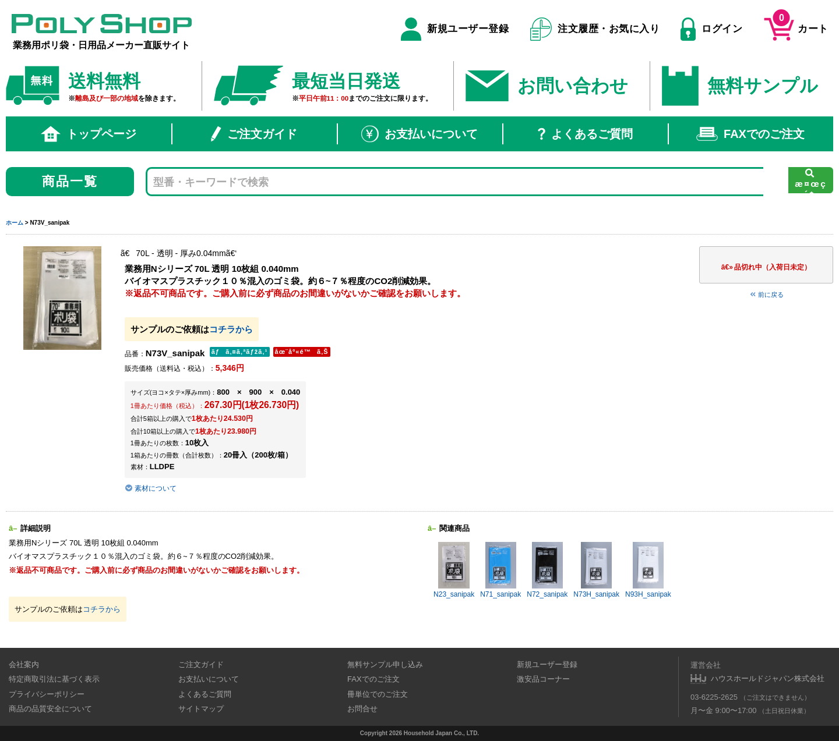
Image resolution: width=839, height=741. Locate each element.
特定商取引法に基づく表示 (54, 679)
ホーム (14, 222)
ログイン (711, 29)
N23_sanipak (453, 570)
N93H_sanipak (648, 570)
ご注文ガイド (254, 134)
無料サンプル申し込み (385, 664)
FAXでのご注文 (750, 134)
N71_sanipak (500, 570)
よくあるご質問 (585, 134)
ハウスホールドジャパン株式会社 (767, 678)
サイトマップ (201, 708)
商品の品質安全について (50, 708)
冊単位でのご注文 (377, 694)
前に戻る (766, 294)
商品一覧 (70, 181)
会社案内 (24, 664)
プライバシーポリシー (46, 694)
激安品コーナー (543, 679)
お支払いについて (419, 134)
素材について (151, 488)
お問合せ (362, 708)
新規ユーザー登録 (455, 29)
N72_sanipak (547, 570)
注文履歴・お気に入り (595, 29)
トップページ (88, 134)
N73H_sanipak (596, 570)
